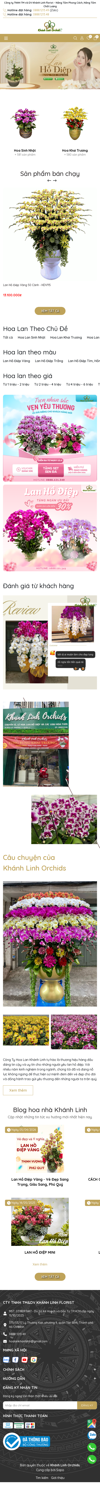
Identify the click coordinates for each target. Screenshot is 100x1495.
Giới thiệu (58, 1478)
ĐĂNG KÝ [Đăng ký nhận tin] (87, 1405)
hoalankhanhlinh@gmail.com (28, 1341)
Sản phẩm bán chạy (50, 173)
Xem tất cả (50, 311)
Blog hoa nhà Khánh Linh (50, 1110)
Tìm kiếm (42, 1478)
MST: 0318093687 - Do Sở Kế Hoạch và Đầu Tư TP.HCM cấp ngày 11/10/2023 (51, 1313)
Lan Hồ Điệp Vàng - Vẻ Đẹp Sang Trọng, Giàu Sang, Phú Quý (40, 1182)
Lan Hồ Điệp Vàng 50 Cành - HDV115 (27, 285)
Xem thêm (18, 1090)
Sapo (60, 1470)
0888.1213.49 (41, 10)
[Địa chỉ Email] (50, 1405)
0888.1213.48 (41, 14)
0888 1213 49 (17, 1334)
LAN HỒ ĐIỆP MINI (40, 1252)
